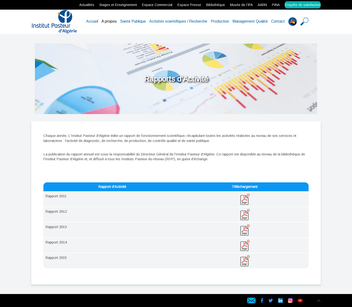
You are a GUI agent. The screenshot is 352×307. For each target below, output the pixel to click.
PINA (276, 5)
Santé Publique (133, 21)
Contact (278, 21)
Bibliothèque (215, 5)
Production (220, 21)
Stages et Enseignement (118, 5)
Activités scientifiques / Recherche (178, 21)
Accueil (92, 21)
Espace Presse (189, 5)
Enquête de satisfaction (303, 5)
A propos (109, 21)
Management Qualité (250, 21)
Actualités (86, 5)
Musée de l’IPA (241, 5)
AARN (262, 5)
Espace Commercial (157, 5)
